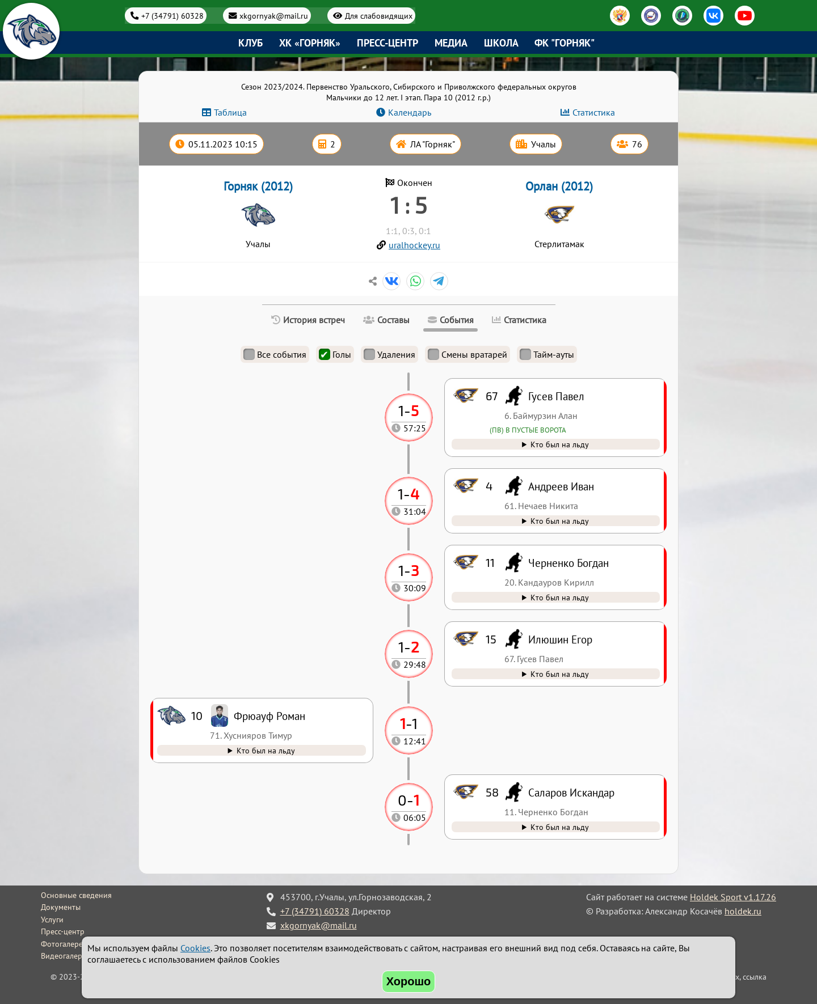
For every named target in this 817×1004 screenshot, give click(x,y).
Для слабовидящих (378, 15)
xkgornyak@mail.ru (273, 15)
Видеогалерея (65, 956)
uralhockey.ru (414, 245)
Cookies (195, 948)
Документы (61, 907)
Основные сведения (76, 895)
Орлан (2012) (559, 186)
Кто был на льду (559, 826)
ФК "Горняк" (564, 42)
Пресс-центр (387, 42)
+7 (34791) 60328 (172, 15)
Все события (274, 354)
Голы (335, 354)
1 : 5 (408, 204)
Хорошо (408, 981)
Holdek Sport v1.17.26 (733, 897)
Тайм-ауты (547, 354)
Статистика (593, 112)
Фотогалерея (64, 944)
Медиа (451, 42)
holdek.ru (743, 911)
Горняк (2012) (258, 186)
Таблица (230, 112)
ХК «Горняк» (309, 42)
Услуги (52, 919)
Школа (501, 42)
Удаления (389, 354)
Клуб (250, 42)
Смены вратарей (467, 354)
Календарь (409, 112)
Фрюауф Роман (269, 716)
